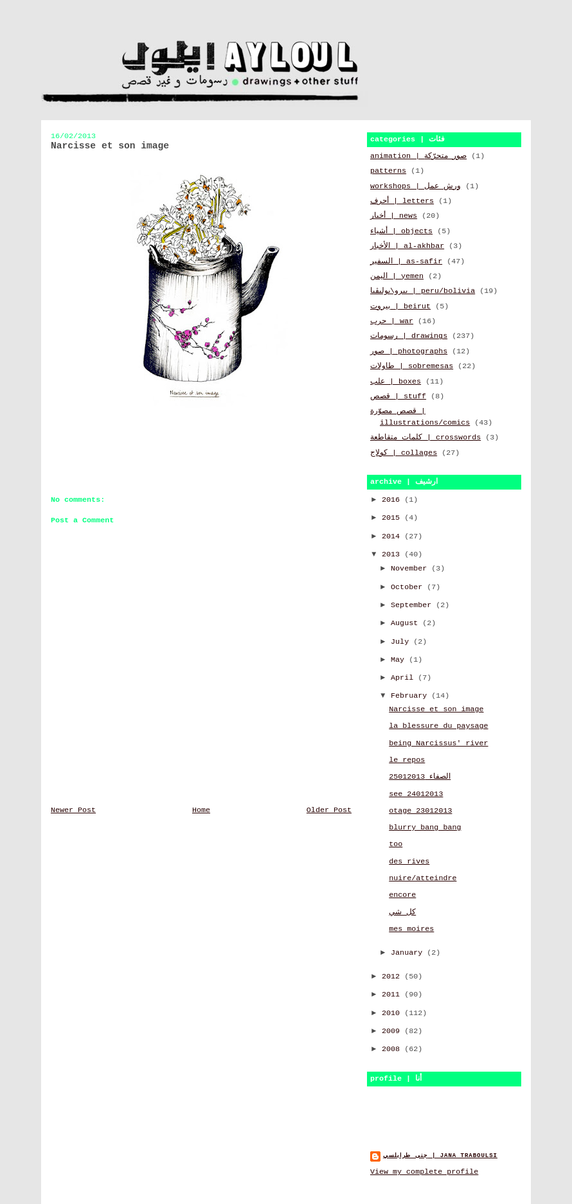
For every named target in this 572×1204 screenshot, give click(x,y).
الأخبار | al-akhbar (407, 246)
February (411, 695)
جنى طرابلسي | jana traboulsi (440, 1155)
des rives (409, 861)
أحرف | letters (402, 201)
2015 (393, 517)
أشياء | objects (401, 231)
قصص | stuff (398, 396)
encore (402, 894)
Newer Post (73, 810)
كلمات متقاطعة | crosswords (425, 437)
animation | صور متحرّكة (418, 156)
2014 (393, 536)
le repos (407, 760)
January (409, 952)
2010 (393, 1013)
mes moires (411, 929)
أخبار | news (393, 215)
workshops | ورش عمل (415, 186)
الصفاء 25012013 (420, 776)
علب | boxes (395, 381)
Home (201, 810)
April (404, 677)
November (411, 568)
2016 (393, 499)
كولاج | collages (403, 452)
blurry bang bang (425, 827)
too (395, 844)
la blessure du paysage (438, 726)
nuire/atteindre (422, 878)
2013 (393, 554)
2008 (393, 1049)
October (409, 587)
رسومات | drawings (408, 336)
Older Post (329, 810)
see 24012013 (416, 794)
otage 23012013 (420, 810)
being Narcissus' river (438, 743)
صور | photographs (408, 351)
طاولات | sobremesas (411, 366)
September (413, 605)
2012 (393, 976)
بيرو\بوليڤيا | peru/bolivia (422, 291)
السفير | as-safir (406, 261)
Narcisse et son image (436, 709)
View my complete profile (424, 1171)
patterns (388, 170)
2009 (393, 1031)
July (402, 641)
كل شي (402, 912)
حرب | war (391, 321)
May (400, 659)
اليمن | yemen (397, 276)
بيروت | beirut (400, 306)
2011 (393, 994)
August (406, 623)
